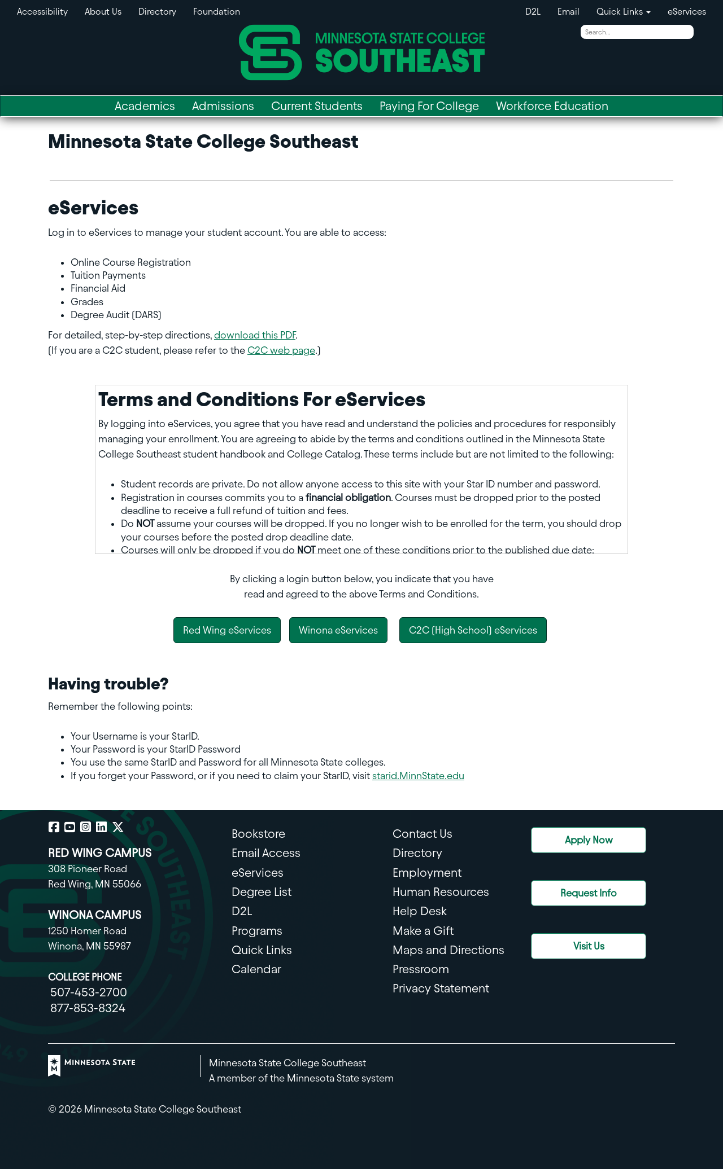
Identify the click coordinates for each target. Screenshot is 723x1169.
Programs (257, 930)
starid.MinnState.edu (418, 775)
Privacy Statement (441, 988)
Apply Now (589, 839)
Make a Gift (423, 930)
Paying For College (429, 105)
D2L (533, 11)
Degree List (261, 891)
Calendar (256, 969)
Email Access (266, 852)
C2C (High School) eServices (473, 630)
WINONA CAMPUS (94, 914)
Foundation (216, 11)
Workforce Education (552, 105)
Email (569, 11)
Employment (427, 872)
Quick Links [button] (623, 11)
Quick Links (262, 949)
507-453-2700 (88, 992)
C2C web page (281, 350)
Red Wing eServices (227, 630)
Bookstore (258, 833)
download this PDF (254, 334)
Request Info (588, 892)
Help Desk (420, 910)
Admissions (223, 105)
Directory (157, 11)
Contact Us (422, 833)
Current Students (317, 105)
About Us (103, 11)
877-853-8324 (87, 1007)
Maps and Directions (448, 949)
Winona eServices (338, 630)
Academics (145, 105)
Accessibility (42, 11)
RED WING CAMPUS (99, 852)
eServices (687, 11)
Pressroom (421, 969)
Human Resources (441, 891)
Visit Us (588, 946)
